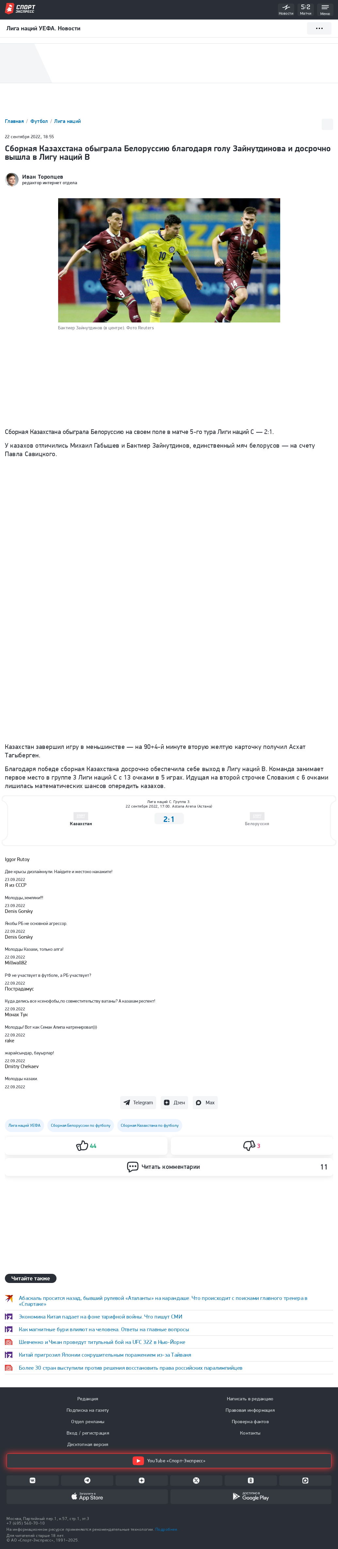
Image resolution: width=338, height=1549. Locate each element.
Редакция (87, 1399)
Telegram (143, 1102)
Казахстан (81, 823)
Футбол (39, 121)
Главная (15, 121)
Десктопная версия (87, 1444)
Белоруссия (257, 823)
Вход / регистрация (88, 1433)
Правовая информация (250, 1410)
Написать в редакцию (250, 1399)
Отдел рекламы (87, 1421)
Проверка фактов (250, 1421)
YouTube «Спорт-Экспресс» (169, 1460)
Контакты (250, 1433)
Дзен (179, 1102)
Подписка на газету (88, 1410)
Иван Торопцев (42, 177)
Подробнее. (166, 1529)
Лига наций (67, 121)
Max (210, 1102)
